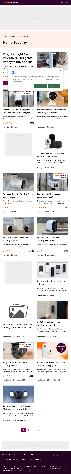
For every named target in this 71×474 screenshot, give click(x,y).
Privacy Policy (28, 454)
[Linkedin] (57, 455)
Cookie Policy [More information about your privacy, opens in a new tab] (18, 81)
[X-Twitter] (62, 455)
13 (42, 430)
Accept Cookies (54, 86)
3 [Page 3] (33, 430)
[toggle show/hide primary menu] (67, 2)
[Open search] (62, 2)
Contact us (6, 454)
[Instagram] (66, 455)
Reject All (40, 86)
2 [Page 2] (28, 430)
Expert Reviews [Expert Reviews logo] (9, 2)
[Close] (61, 70)
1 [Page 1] (23, 430)
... (38, 430)
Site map (16, 454)
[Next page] (47, 430)
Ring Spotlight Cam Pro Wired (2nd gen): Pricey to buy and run (18, 58)
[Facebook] (53, 455)
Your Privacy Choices (10, 459)
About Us (24, 459)
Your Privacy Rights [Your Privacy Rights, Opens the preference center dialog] (17, 86)
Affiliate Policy (35, 459)
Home (5, 36)
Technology (13, 36)
